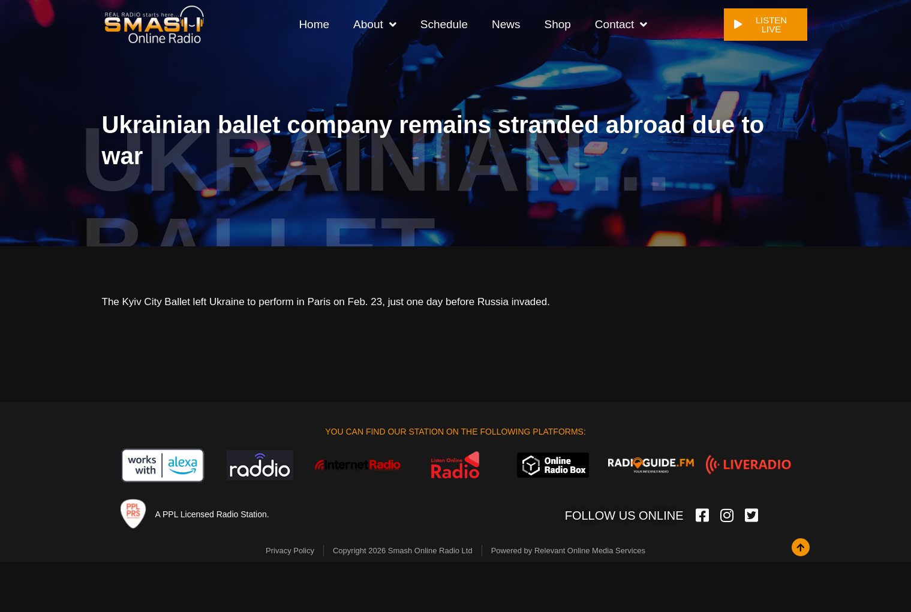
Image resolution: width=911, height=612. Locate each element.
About (374, 24)
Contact (621, 24)
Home (314, 23)
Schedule (444, 23)
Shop (557, 23)
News (506, 23)
